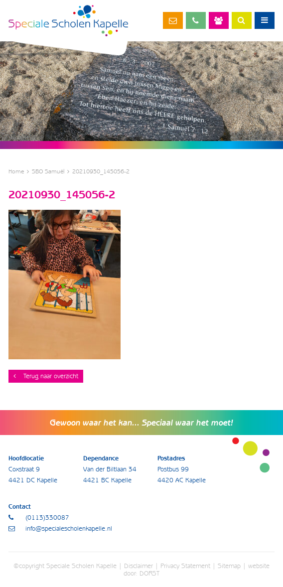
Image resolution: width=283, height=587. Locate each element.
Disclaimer (138, 566)
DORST (149, 573)
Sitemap (229, 566)
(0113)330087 (195, 20)
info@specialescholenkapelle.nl (173, 20)
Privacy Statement (185, 566)
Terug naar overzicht (45, 376)
